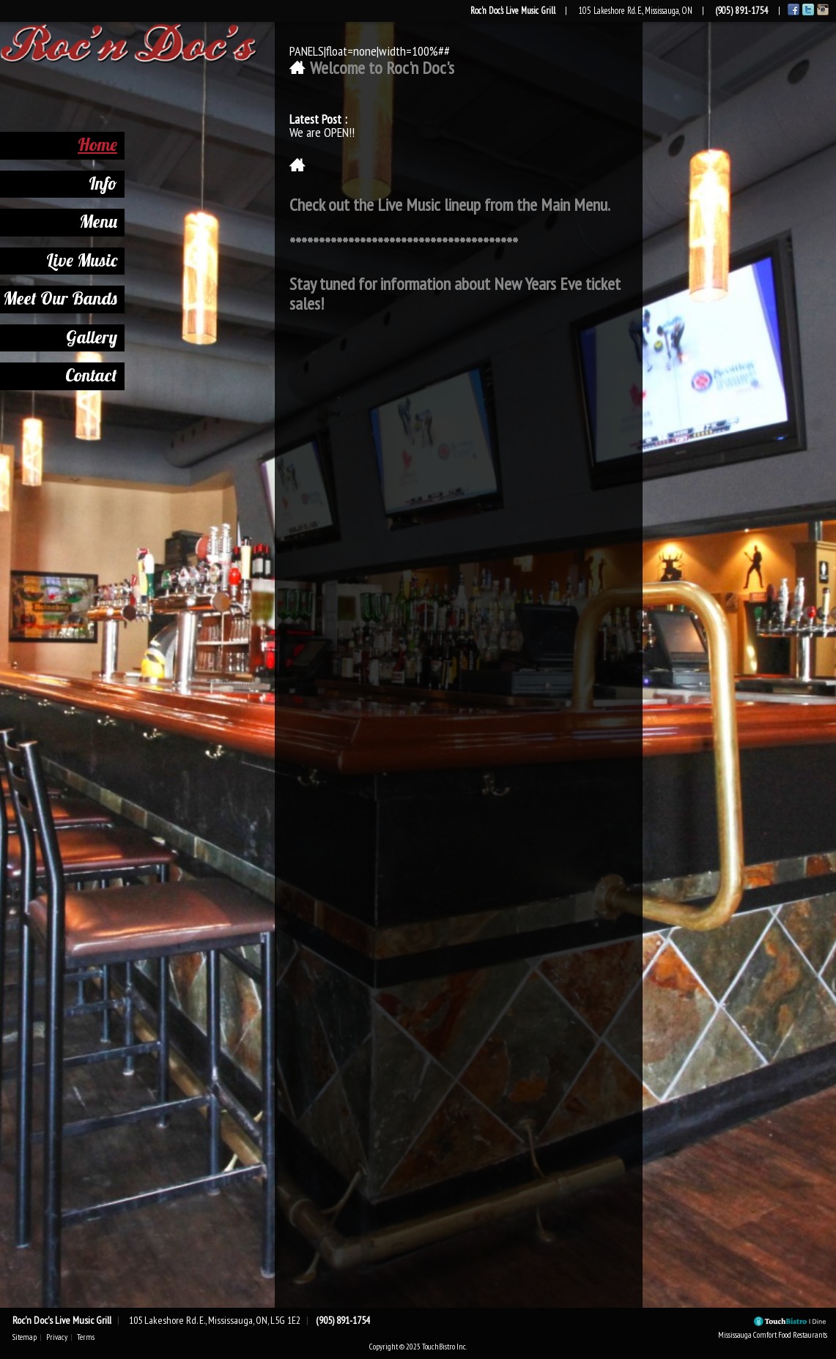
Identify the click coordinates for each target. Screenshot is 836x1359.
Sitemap (24, 1337)
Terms (86, 1337)
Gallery (79, 337)
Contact (79, 375)
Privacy (56, 1337)
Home (85, 144)
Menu (86, 221)
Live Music (69, 260)
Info (90, 183)
